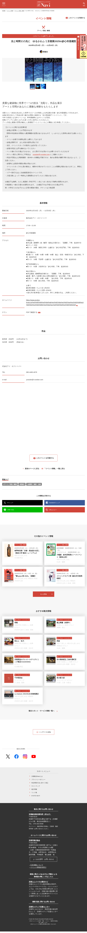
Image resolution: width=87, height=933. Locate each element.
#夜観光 (21, 486)
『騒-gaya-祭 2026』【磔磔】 (25, 577)
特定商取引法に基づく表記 (39, 784)
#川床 (58, 663)
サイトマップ (35, 787)
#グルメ (17, 629)
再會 (58, 642)
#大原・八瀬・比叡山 (64, 684)
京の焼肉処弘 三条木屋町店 (66, 661)
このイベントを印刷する (75, 19)
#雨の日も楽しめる (20, 557)
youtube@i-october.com (41, 156)
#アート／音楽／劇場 (10, 486)
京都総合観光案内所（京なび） (40, 816)
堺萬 (16, 624)
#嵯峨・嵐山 (61, 629)
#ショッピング (19, 682)
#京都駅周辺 (18, 559)
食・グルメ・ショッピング (22, 621)
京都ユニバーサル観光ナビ (38, 883)
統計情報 (34, 791)
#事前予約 (17, 626)
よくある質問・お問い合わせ (43, 861)
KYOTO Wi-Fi (35, 797)
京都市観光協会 (34, 842)
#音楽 (36, 580)
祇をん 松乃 (19, 642)
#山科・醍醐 (61, 563)
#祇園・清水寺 (28, 649)
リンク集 (34, 794)
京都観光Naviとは (37, 778)
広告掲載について (36, 866)
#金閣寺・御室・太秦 (34, 486)
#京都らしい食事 (27, 626)
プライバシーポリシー (38, 781)
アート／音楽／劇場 (19, 12)
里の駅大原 (61, 679)
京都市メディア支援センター (39, 908)
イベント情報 (10, 12)
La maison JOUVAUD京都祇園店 (26, 695)
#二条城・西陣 (70, 585)
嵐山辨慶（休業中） (64, 624)
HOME (3, 12)
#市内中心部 (18, 582)
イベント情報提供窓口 (38, 869)
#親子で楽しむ (61, 645)
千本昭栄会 (18, 679)
